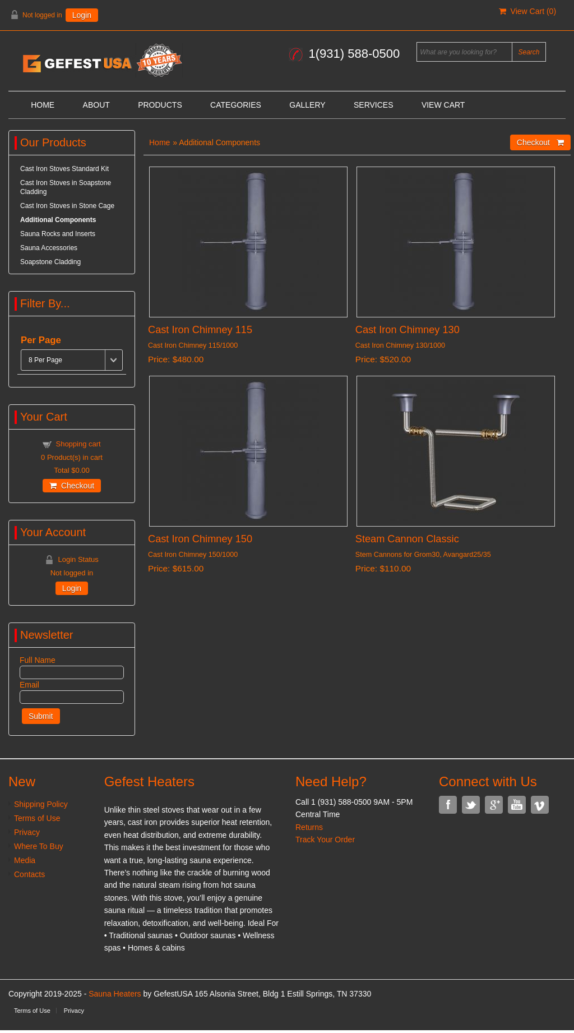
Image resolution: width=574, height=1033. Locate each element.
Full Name (37, 660)
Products (160, 104)
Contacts (29, 874)
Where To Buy (38, 846)
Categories (235, 104)
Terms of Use (37, 818)
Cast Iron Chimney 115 (200, 329)
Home (42, 104)
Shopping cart (77, 444)
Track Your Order (325, 839)
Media (24, 860)
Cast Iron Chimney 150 (200, 539)
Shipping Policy (41, 804)
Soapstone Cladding (50, 262)
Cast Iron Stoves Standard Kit (64, 169)
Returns (309, 827)
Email (29, 684)
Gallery (307, 104)
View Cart (443, 104)
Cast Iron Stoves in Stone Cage (67, 206)
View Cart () (527, 11)
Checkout (71, 486)
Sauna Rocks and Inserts (57, 234)
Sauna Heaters (115, 993)
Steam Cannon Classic (407, 539)
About (96, 104)
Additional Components (58, 220)
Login (81, 15)
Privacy (27, 832)
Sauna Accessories (48, 248)
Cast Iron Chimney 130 (407, 329)
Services (374, 104)
